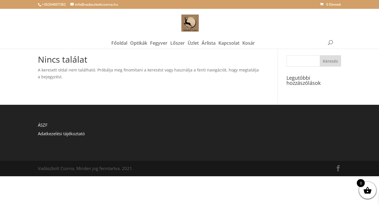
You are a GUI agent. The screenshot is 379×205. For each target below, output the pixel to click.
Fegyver (158, 33)
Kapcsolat (228, 33)
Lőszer (177, 33)
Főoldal (119, 33)
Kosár (248, 33)
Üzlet (193, 33)
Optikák (138, 33)
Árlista (209, 33)
